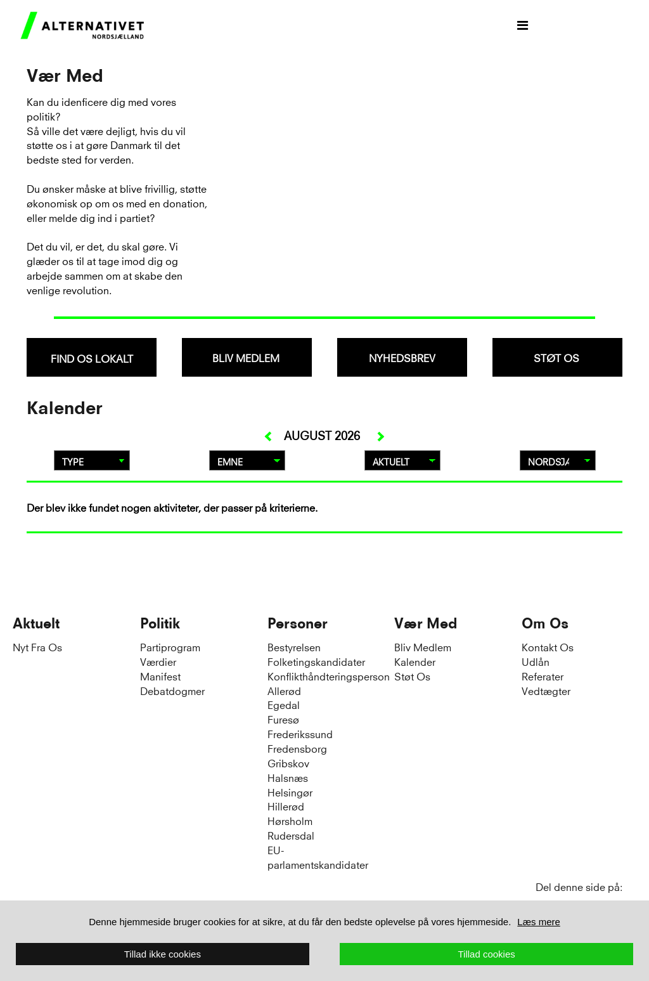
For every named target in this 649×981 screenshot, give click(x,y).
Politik (160, 623)
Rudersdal (290, 835)
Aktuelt (36, 623)
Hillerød (285, 806)
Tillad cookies (486, 954)
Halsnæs (287, 777)
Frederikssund (300, 733)
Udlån (535, 661)
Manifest (160, 676)
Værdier (158, 661)
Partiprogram (170, 646)
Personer (297, 623)
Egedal (283, 704)
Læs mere (538, 921)
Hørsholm (289, 820)
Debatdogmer (172, 690)
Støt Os (412, 676)
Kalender (414, 661)
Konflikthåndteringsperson (328, 676)
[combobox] (92, 357)
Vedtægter (546, 690)
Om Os (545, 623)
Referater (542, 676)
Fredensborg (297, 748)
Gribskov (288, 762)
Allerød (284, 690)
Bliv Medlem (422, 646)
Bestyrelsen (294, 646)
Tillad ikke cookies (162, 954)
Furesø (283, 719)
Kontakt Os (548, 646)
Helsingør (289, 792)
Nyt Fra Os (37, 646)
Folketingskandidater (316, 661)
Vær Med (426, 623)
